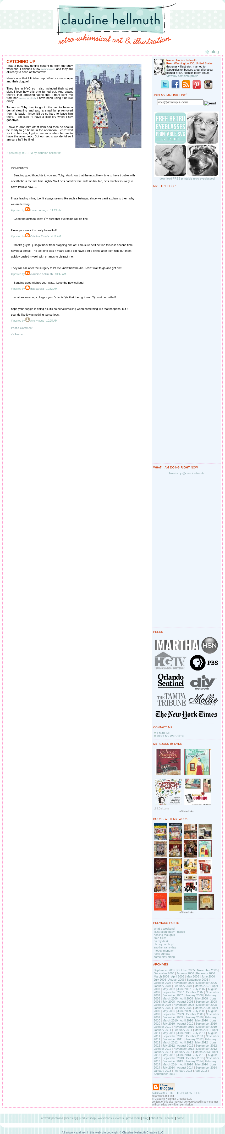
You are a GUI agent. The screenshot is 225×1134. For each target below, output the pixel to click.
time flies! (160, 938)
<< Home (17, 334)
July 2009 (199, 1011)
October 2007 (195, 992)
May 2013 (168, 1055)
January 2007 (162, 985)
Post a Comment (21, 327)
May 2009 (168, 1011)
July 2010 (168, 1023)
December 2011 (172, 1039)
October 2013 (195, 1058)
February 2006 (205, 973)
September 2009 (173, 1014)
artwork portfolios (52, 1118)
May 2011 (168, 1033)
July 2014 (168, 1067)
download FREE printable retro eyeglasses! (187, 178)
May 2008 (201, 998)
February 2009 (182, 1007)
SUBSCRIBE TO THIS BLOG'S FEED (176, 1092)
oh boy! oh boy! (163, 944)
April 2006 (177, 976)
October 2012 (162, 1048)
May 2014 (201, 1064)
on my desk (161, 941)
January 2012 (194, 1039)
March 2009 (202, 1007)
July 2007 (199, 989)
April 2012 (186, 1042)
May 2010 (201, 1020)
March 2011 (202, 1029)
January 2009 (162, 1007)
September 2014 (206, 1067)
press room (133, 1118)
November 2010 (183, 1026)
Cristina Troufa (39, 236)
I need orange (39, 210)
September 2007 (173, 992)
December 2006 (206, 982)
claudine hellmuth (41, 274)
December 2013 (172, 1061)
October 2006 (162, 982)
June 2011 (184, 1033)
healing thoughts (164, 934)
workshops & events (111, 1118)
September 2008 (206, 1001)
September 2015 (164, 1073)
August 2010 (185, 1023)
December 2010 (206, 1026)
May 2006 (192, 976)
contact (169, 1118)
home (180, 1118)
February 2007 (182, 985)
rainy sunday (162, 953)
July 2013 (199, 1055)
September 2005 (164, 970)
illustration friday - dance (169, 931)
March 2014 (170, 1064)
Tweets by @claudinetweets (187, 473)
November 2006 (183, 982)
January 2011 (162, 1029)
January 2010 (194, 1017)
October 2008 (162, 1004)
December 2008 (206, 1004)
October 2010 (162, 1026)
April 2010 (186, 1020)
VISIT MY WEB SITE (170, 736)
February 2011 (182, 1029)
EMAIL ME (164, 733)
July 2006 (160, 979)
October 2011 (195, 1036)
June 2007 (184, 989)
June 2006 (208, 976)
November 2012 (183, 1048)
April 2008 (186, 998)
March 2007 (202, 985)
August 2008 (185, 1001)
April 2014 (186, 1064)
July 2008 (168, 1001)
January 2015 (162, 1070)
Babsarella (37, 288)
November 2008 (183, 1004)
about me (157, 1118)
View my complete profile (182, 75)
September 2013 (173, 1058)
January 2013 (162, 1051)
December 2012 (206, 1048)
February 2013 (182, 1051)
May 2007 (168, 989)
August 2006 (176, 979)
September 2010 (206, 1023)
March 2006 (161, 976)
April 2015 (201, 1070)
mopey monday (163, 950)
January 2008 (194, 995)
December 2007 (172, 995)
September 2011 (173, 1036)
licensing (71, 1118)
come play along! (164, 956)
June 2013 (184, 1055)
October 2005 (186, 970)
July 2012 (168, 1045)
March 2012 (170, 1042)
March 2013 (202, 1051)
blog (145, 1118)
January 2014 (194, 1061)
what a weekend (164, 928)
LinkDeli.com (161, 808)
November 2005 (207, 970)
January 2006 (185, 973)
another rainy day (165, 947)
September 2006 (197, 979)
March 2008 (170, 998)
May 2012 (201, 1042)
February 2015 (182, 1070)
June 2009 (184, 1011)
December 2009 (172, 1017)
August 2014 (185, 1067)
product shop (87, 1118)
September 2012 (206, 1045)
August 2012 (185, 1045)
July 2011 (199, 1033)
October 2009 (195, 1014)
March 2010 (170, 1020)
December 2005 (164, 973)
